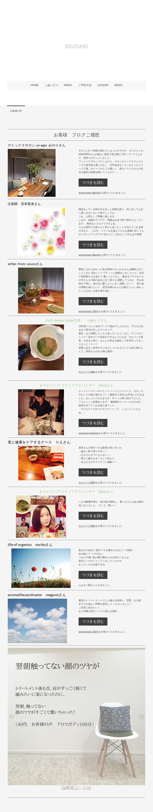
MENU (68, 85)
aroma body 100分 (88, 311)
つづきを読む (93, 182)
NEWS (118, 85)
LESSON (102, 85)
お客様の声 (16, 110)
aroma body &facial (89, 193)
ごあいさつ (51, 85)
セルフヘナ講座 (87, 372)
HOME (35, 85)
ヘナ (81, 585)
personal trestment (88, 433)
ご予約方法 (84, 85)
